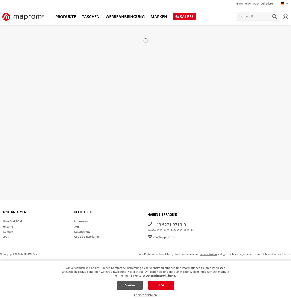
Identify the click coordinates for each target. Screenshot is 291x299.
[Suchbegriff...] (257, 16)
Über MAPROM (12, 221)
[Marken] (159, 16)
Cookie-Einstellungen (87, 237)
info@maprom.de (161, 237)
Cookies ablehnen (145, 295)
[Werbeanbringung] (125, 16)
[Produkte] (65, 16)
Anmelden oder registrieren (255, 3)
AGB (77, 226)
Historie (8, 226)
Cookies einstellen (129, 286)
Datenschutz (82, 232)
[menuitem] (257, 16)
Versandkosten (208, 254)
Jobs (6, 237)
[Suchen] (274, 16)
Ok (161, 285)
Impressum (81, 221)
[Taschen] (91, 16)
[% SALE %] (184, 16)
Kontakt (8, 232)
